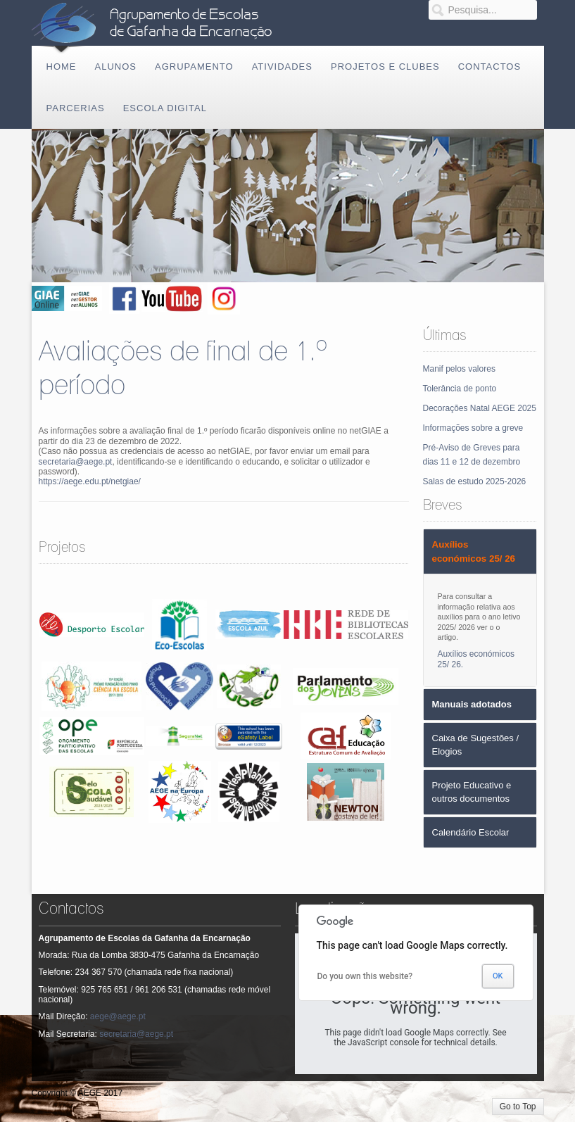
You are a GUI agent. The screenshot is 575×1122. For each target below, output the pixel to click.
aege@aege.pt (118, 1016)
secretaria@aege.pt (76, 462)
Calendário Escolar (471, 832)
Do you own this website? (365, 976)
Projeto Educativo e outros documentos (472, 792)
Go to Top (518, 1106)
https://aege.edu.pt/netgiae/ (90, 481)
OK (498, 976)
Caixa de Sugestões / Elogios (475, 745)
